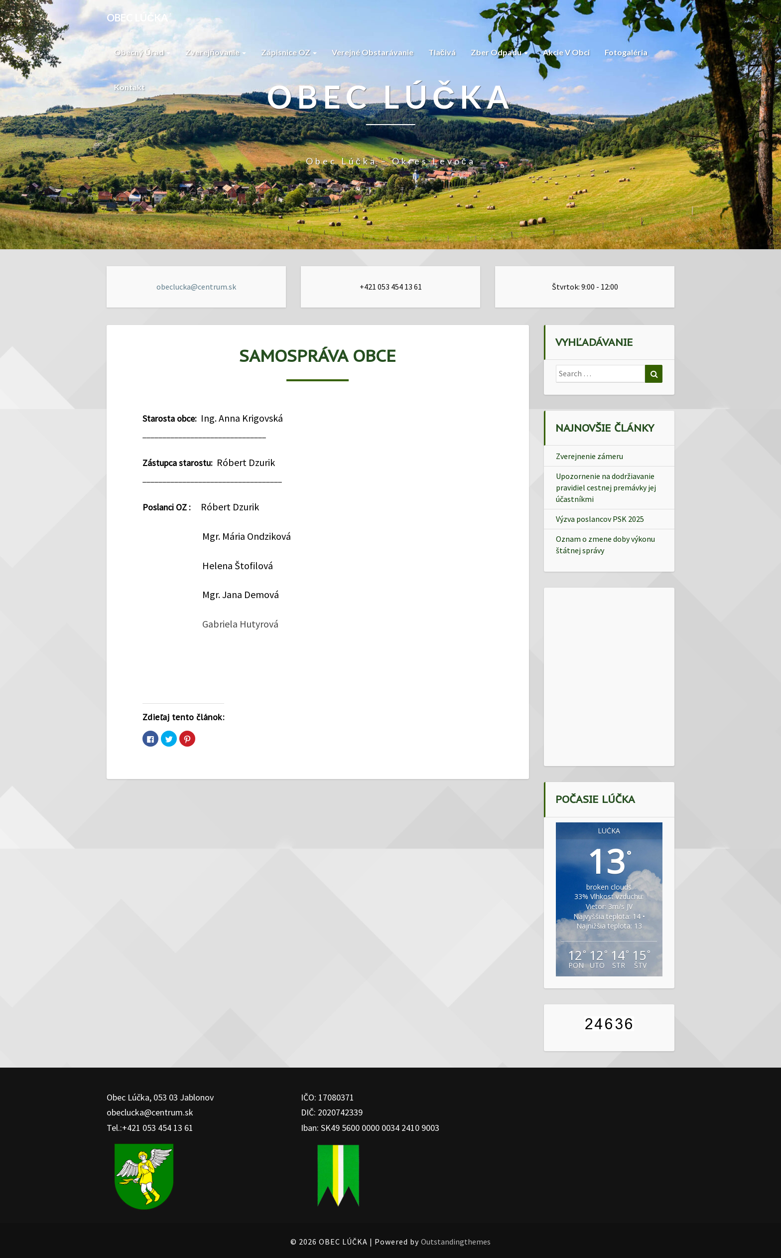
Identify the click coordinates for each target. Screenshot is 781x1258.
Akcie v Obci (566, 52)
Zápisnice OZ (289, 52)
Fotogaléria (626, 52)
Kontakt (129, 87)
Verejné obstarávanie (372, 52)
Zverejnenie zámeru (589, 456)
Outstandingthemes (456, 1242)
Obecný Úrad (142, 52)
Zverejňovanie (215, 52)
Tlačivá (442, 52)
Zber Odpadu (499, 52)
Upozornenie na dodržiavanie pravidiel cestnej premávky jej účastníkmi (606, 487)
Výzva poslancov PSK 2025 (600, 519)
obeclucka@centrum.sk (196, 287)
